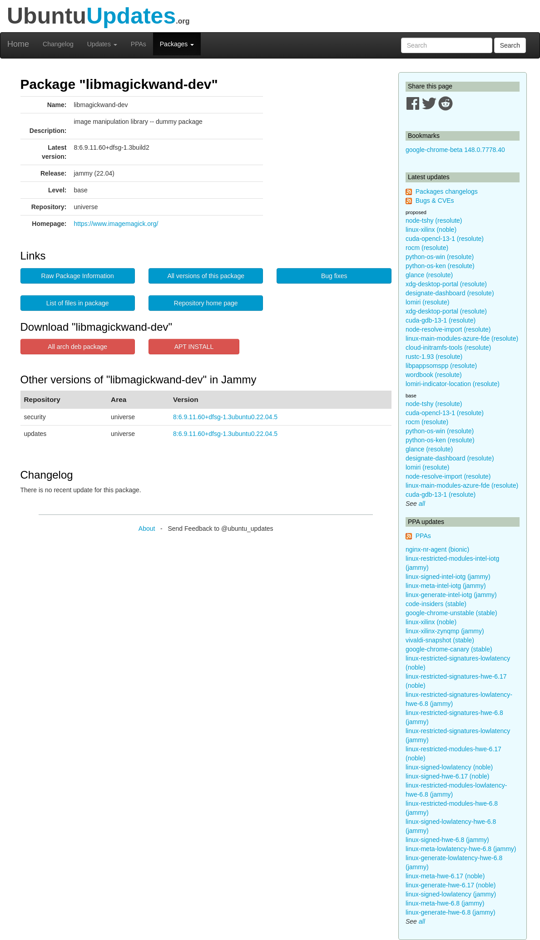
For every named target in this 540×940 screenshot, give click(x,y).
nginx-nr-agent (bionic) (437, 549)
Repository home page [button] (206, 303)
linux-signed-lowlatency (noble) (449, 767)
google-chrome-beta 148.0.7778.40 (455, 149)
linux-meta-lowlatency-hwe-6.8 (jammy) (461, 848)
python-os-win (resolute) (440, 256)
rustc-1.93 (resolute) (434, 356)
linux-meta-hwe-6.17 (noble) (445, 876)
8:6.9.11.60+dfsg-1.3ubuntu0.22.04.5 (225, 417)
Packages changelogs (447, 191)
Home (18, 44)
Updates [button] (102, 44)
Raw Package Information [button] (77, 275)
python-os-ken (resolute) (440, 265)
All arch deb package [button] (77, 346)
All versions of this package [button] (205, 275)
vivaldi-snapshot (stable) (440, 640)
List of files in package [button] (77, 303)
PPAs (138, 44)
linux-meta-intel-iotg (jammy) (446, 585)
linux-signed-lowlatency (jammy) (451, 894)
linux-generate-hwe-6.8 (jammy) (450, 912)
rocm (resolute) (427, 247)
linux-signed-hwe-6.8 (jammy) (447, 839)
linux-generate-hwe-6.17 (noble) (450, 885)
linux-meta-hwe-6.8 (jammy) (445, 903)
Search (510, 45)
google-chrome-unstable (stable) (451, 613)
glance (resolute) (429, 275)
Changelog (58, 44)
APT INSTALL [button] (194, 346)
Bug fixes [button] (334, 275)
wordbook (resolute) (434, 374)
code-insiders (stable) (436, 603)
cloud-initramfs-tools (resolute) (448, 347)
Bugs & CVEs (435, 200)
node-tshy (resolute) (434, 220)
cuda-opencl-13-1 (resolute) (445, 238)
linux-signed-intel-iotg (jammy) (448, 576)
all (422, 503)
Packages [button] (177, 44)
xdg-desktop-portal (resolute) (446, 284)
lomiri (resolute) (427, 302)
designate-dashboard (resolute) (450, 293)
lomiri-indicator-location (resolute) (453, 383)
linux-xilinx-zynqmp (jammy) (445, 631)
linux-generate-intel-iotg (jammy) (451, 594)
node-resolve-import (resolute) (448, 329)
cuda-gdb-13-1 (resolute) (441, 320)
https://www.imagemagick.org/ (116, 223)
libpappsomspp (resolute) (441, 365)
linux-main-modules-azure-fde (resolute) (462, 338)
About (147, 528)
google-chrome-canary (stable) (449, 649)
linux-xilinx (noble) (431, 229)
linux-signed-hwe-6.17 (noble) (447, 776)
